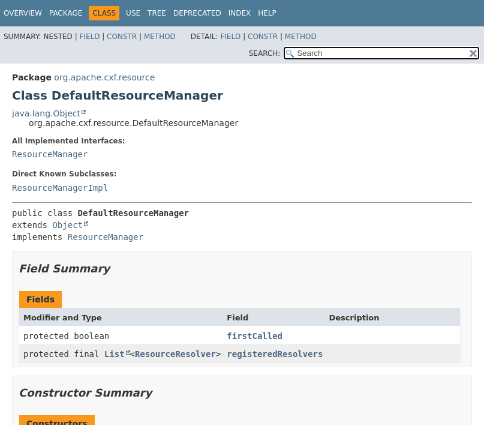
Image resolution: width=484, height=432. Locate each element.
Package (65, 13)
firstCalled (254, 336)
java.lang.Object (46, 113)
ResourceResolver (175, 354)
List (114, 354)
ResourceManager (50, 154)
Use (133, 13)
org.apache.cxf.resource (104, 77)
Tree (157, 13)
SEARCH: (265, 53)
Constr (122, 36)
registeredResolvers (275, 354)
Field (89, 36)
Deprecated (197, 13)
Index (240, 13)
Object (67, 225)
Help (267, 13)
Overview (23, 13)
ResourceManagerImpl (60, 188)
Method (160, 36)
